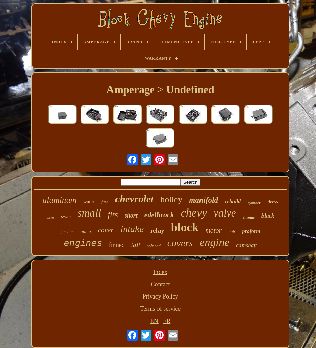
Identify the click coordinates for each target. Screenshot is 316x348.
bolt (231, 231)
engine (214, 242)
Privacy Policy (160, 296)
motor (213, 230)
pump (86, 231)
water (88, 201)
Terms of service (160, 308)
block (185, 227)
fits (113, 214)
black (267, 215)
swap (66, 216)
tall (135, 244)
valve (225, 213)
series (50, 217)
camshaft (246, 245)
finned (117, 245)
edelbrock (159, 214)
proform (251, 231)
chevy (194, 212)
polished (154, 246)
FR (166, 321)
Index (160, 272)
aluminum (60, 199)
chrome (248, 217)
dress (273, 201)
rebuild (233, 201)
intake (131, 229)
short (131, 215)
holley (171, 199)
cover (106, 230)
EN (154, 321)
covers (180, 243)
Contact (160, 284)
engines (83, 244)
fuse (104, 201)
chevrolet (134, 198)
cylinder (254, 203)
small (89, 213)
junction (66, 231)
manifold (203, 200)
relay (157, 230)
